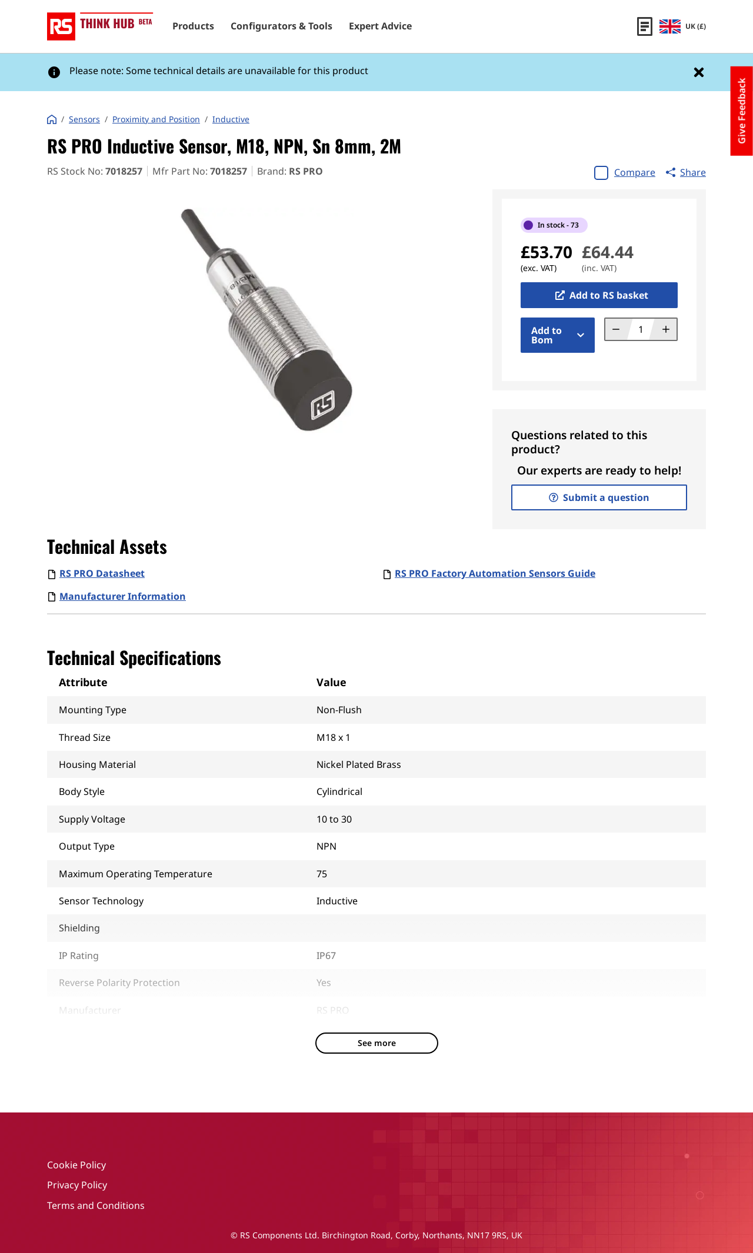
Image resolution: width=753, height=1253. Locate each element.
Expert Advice (380, 26)
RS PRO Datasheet (102, 573)
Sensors (84, 119)
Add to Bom (557, 335)
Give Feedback (741, 111)
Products (193, 26)
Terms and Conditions (96, 1205)
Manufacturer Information (122, 596)
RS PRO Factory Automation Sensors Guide (495, 573)
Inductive (230, 119)
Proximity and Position (156, 119)
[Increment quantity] (663, 329)
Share (686, 172)
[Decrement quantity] (619, 329)
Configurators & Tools (281, 26)
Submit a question (599, 497)
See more (377, 1042)
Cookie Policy (76, 1165)
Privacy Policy (77, 1185)
